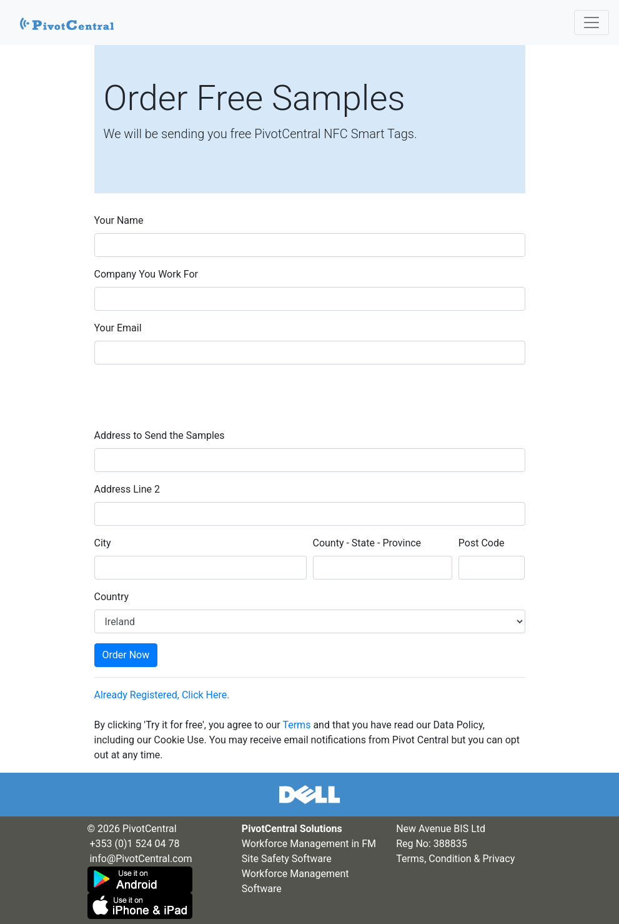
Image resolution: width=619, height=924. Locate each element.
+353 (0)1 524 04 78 (134, 844)
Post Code (481, 543)
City (102, 543)
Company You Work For (146, 274)
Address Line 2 (127, 489)
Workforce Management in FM (309, 844)
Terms (296, 725)
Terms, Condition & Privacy (455, 859)
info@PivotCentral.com (140, 859)
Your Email (118, 328)
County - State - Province (367, 543)
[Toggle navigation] (591, 22)
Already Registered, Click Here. (162, 695)
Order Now (126, 655)
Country (111, 597)
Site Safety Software (287, 859)
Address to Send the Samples (159, 435)
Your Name (119, 220)
